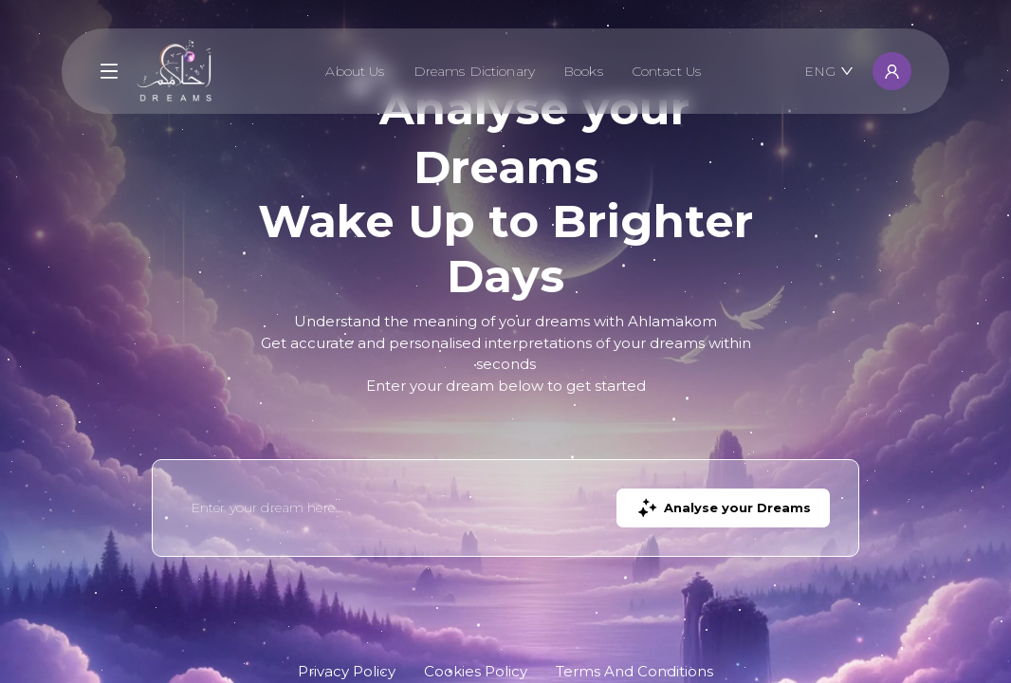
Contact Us (666, 71)
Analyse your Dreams (723, 508)
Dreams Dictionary (474, 71)
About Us (354, 71)
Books (583, 71)
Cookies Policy (475, 671)
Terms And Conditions (634, 671)
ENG (829, 71)
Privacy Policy (346, 671)
